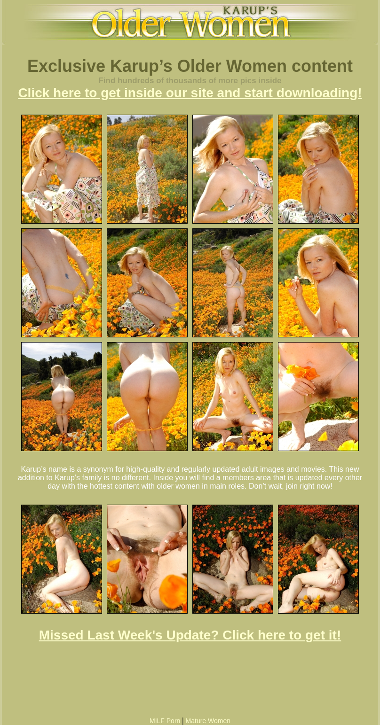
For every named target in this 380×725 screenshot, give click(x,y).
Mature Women (208, 721)
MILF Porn (165, 721)
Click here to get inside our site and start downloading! (190, 93)
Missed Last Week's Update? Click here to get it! (190, 635)
